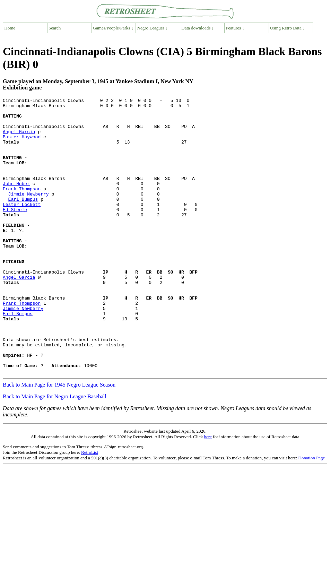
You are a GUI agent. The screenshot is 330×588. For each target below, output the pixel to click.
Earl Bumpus (23, 220)
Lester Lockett (22, 226)
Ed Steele (15, 232)
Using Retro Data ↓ (287, 28)
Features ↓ (235, 28)
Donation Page (311, 513)
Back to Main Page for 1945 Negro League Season (59, 440)
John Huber (16, 201)
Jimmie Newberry (28, 213)
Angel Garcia (19, 139)
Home (9, 28)
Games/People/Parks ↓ (113, 28)
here (207, 491)
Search (55, 28)
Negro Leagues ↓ (152, 28)
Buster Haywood (22, 145)
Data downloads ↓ (197, 28)
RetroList (89, 507)
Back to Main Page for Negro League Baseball (54, 452)
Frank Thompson (22, 207)
